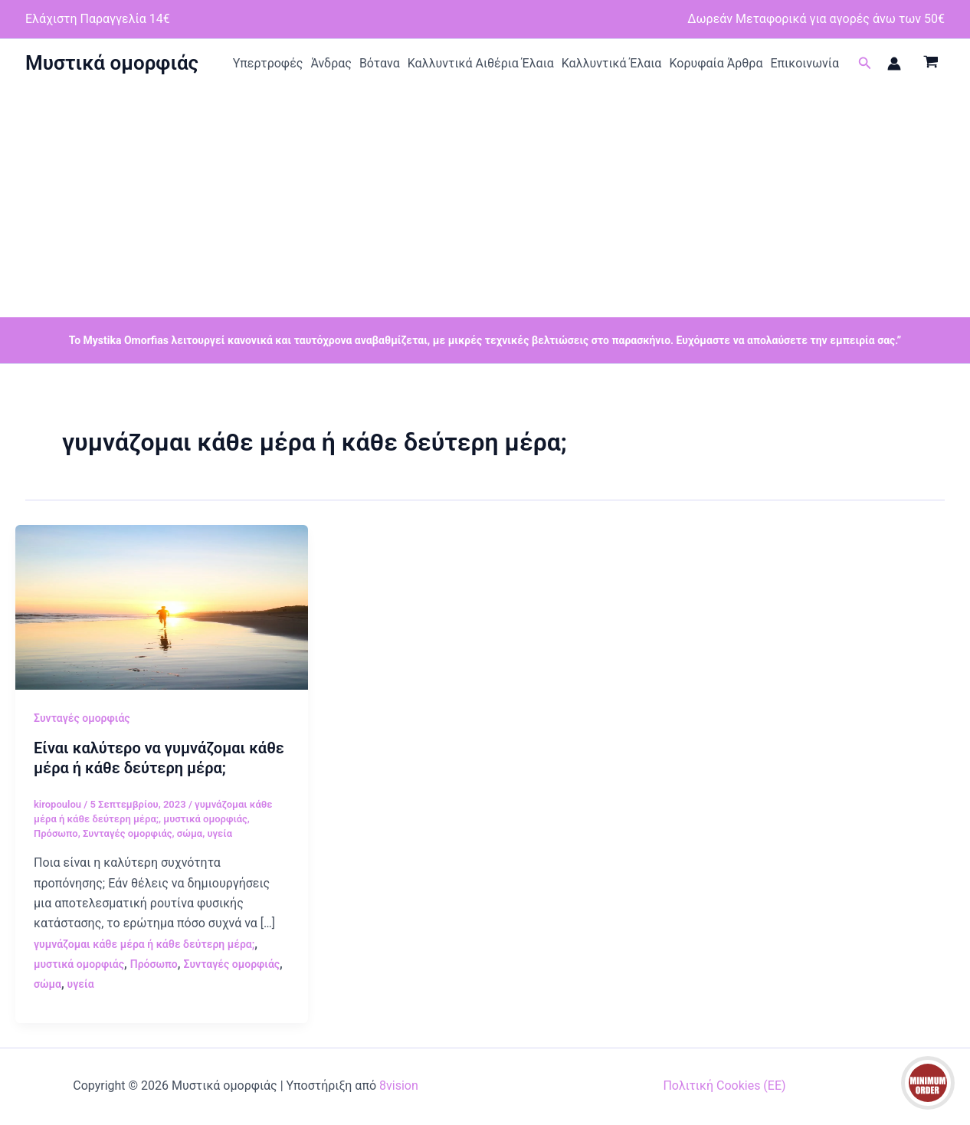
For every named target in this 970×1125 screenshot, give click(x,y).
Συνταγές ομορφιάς (82, 718)
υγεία (219, 833)
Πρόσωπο (56, 833)
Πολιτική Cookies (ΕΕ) (724, 1085)
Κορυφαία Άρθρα (715, 63)
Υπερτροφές (268, 63)
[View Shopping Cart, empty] (930, 64)
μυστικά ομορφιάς (205, 819)
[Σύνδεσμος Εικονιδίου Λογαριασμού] (894, 64)
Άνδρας (331, 63)
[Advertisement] (485, 202)
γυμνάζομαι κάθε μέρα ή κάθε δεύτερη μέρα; (144, 944)
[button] (865, 63)
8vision (398, 1085)
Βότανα (379, 63)
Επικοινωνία (804, 63)
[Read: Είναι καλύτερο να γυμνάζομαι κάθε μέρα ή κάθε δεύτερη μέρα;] (161, 606)
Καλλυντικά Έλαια (612, 63)
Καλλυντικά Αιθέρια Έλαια (481, 63)
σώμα (189, 833)
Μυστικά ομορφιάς (111, 62)
